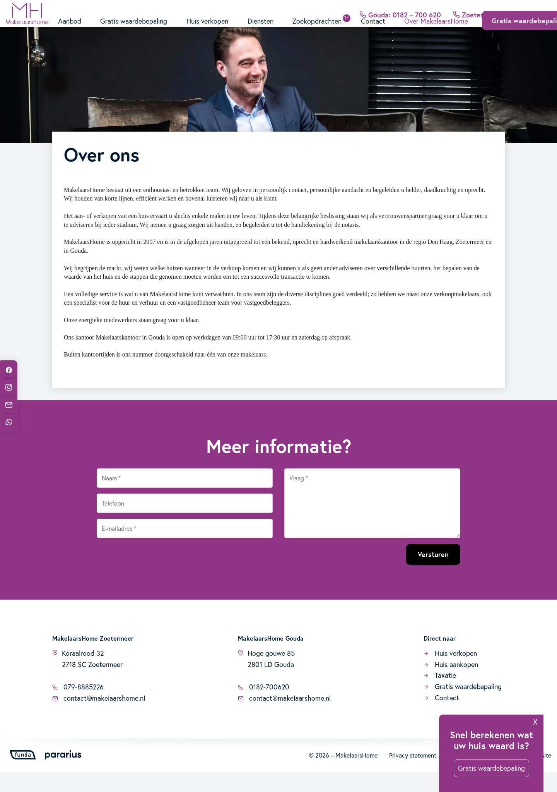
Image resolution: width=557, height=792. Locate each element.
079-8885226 (78, 706)
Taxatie (440, 694)
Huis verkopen (208, 30)
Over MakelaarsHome (438, 30)
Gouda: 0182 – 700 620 (400, 9)
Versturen (433, 573)
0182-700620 (264, 706)
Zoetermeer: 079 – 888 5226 (502, 9)
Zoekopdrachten (318, 30)
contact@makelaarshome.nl (98, 717)
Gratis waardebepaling (134, 30)
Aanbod (69, 30)
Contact (374, 30)
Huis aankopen (451, 683)
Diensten (261, 30)
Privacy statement (412, 775)
